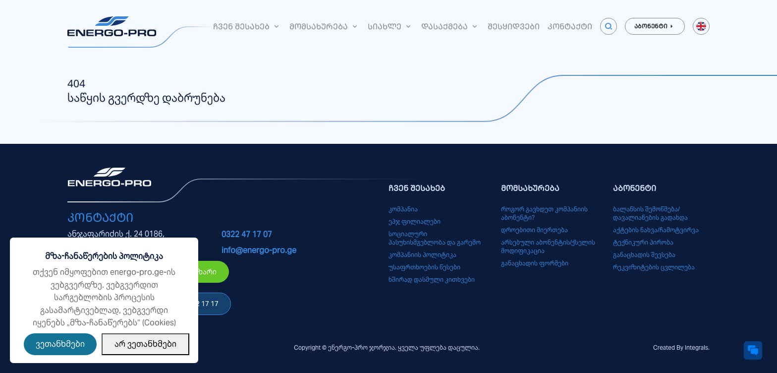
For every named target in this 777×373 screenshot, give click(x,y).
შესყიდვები (514, 26)
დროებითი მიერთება (534, 230)
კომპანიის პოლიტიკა (422, 254)
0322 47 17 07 (247, 234)
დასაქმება (450, 26)
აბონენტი (654, 26)
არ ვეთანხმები (145, 344)
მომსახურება (324, 26)
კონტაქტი (570, 26)
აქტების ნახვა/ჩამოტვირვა (656, 230)
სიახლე (390, 26)
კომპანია (403, 209)
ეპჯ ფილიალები (414, 221)
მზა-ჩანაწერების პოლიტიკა (104, 256)
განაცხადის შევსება (644, 254)
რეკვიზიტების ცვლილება (654, 267)
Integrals (696, 347)
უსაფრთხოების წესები (424, 267)
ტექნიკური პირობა (643, 242)
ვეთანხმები (60, 344)
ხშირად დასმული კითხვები (431, 279)
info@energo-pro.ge (259, 250)
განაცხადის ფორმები (534, 263)
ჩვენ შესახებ (247, 26)
